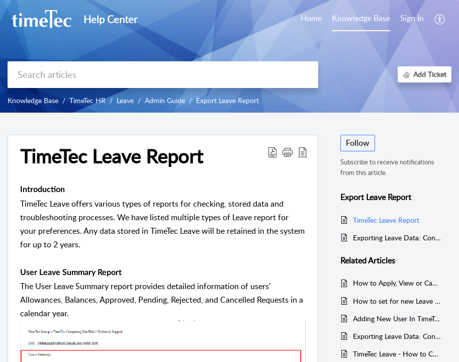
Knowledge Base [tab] (361, 18)
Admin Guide (165, 100)
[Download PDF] (272, 151)
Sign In (412, 18)
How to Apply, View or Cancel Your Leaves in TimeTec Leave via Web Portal (397, 283)
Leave (125, 100)
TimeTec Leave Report (111, 156)
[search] (163, 74)
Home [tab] (311, 18)
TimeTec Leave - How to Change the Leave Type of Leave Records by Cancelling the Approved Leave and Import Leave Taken (397, 353)
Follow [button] (358, 142)
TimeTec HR (87, 100)
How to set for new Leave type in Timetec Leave (397, 301)
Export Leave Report (227, 100)
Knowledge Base (33, 100)
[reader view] (303, 151)
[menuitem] (412, 19)
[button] (288, 151)
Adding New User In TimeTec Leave (397, 318)
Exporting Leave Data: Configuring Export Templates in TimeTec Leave (397, 237)
